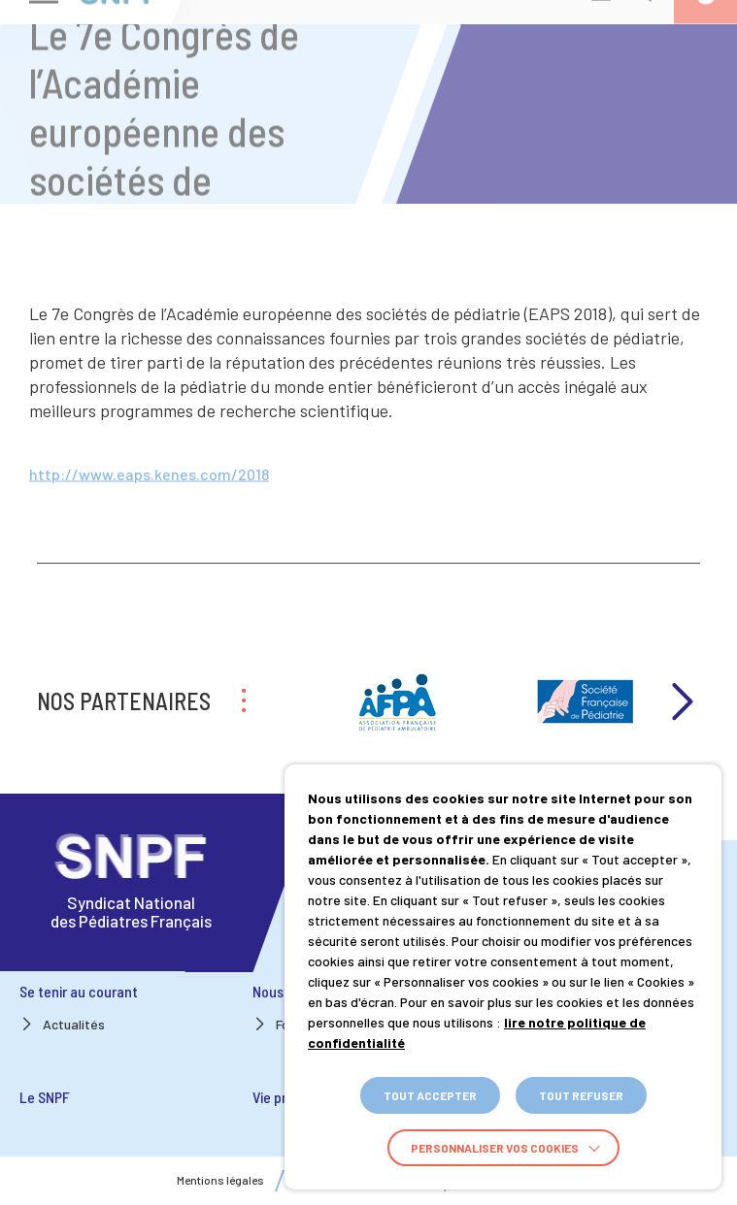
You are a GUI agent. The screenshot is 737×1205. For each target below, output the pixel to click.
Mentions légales (220, 1180)
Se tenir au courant (78, 991)
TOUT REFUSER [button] (581, 1095)
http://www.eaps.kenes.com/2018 (149, 478)
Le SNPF (44, 1097)
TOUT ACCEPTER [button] (430, 1095)
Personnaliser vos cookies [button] (495, 1148)
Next (680, 701)
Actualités (74, 1024)
